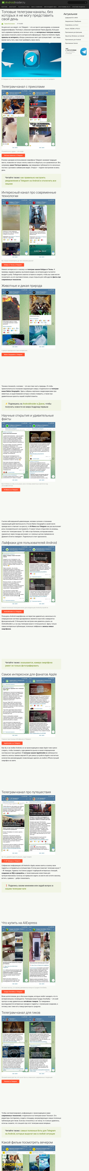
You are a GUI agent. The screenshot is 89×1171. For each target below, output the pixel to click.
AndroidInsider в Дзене (33, 404)
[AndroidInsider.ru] (13, 2)
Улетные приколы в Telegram (13, 155)
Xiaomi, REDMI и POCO (72, 28)
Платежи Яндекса (78, 6)
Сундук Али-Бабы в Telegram (13, 991)
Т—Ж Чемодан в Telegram (12, 861)
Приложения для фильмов (73, 32)
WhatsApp (12, 6)
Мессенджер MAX (50, 6)
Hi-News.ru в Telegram (11, 489)
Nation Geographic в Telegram (13, 354)
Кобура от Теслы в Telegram (13, 265)
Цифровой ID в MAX (71, 17)
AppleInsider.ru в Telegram (12, 743)
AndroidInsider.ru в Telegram (12, 611)
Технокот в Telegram (10, 1081)
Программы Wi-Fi (64, 6)
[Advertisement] (31, 370)
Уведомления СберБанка (73, 21)
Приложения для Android (73, 39)
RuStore (4, 6)
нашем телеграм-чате (15, 889)
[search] (77, 2)
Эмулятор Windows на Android (74, 36)
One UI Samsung (36, 6)
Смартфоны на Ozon (71, 25)
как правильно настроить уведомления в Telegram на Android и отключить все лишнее (30, 180)
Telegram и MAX (23, 6)
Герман (9, 23)
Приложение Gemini (71, 43)
